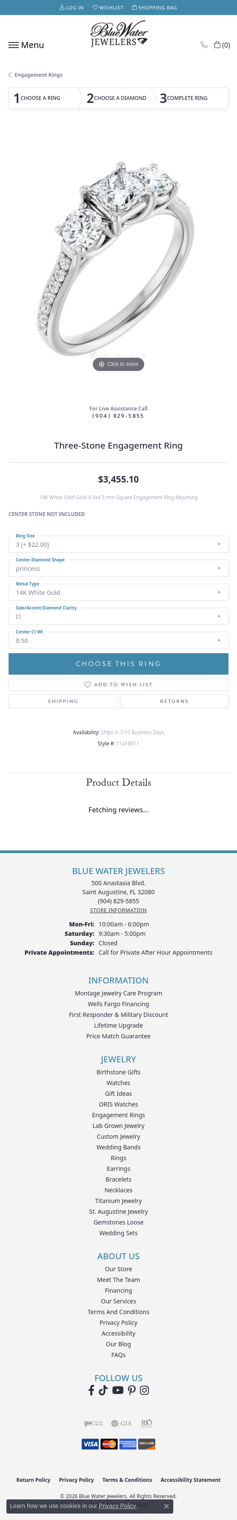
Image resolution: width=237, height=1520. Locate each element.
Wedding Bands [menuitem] (118, 1147)
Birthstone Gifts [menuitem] (119, 1072)
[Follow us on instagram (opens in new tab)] (144, 1390)
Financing (118, 1290)
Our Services (118, 1301)
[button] (72, 7)
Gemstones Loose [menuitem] (118, 1222)
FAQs (118, 1355)
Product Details (118, 784)
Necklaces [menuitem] (118, 1190)
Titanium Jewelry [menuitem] (118, 1201)
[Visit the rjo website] (146, 1423)
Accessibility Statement (190, 1480)
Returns (174, 701)
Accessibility (119, 1333)
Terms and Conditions (118, 1312)
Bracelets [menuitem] (118, 1179)
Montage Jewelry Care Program (119, 993)
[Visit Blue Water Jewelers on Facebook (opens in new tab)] (91, 1390)
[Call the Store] (118, 901)
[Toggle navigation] (24, 45)
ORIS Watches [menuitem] (118, 1104)
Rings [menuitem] (118, 1158)
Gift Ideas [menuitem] (118, 1093)
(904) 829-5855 (118, 416)
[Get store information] (118, 910)
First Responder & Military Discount (118, 1014)
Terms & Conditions (127, 1480)
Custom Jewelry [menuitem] (118, 1136)
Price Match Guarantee (118, 1036)
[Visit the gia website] (121, 1423)
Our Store (118, 1269)
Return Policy (33, 1480)
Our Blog (118, 1344)
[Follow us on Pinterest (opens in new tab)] (132, 1390)
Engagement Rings (38, 74)
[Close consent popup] (166, 1506)
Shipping (63, 701)
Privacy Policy (118, 1322)
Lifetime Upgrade (118, 1025)
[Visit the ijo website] (93, 1423)
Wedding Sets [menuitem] (118, 1233)
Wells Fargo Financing (118, 1004)
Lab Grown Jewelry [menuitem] (118, 1126)
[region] (118, 264)
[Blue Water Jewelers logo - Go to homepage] (118, 34)
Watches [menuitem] (118, 1083)
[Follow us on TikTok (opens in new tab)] (103, 1390)
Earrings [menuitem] (118, 1168)
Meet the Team (118, 1280)
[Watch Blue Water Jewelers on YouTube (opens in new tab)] (118, 1390)
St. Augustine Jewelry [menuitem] (118, 1211)
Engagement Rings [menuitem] (118, 1115)
